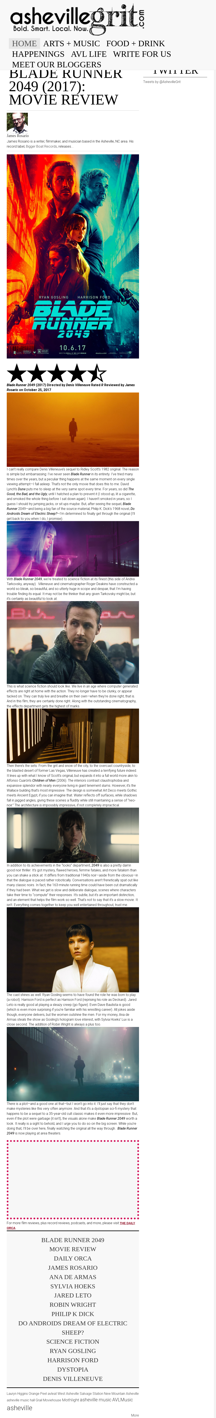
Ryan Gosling (73, 1350)
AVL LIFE (89, 54)
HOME (24, 43)
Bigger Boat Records (41, 146)
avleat (52, 1394)
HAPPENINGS (38, 54)
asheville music (95, 1399)
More (135, 1415)
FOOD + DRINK (135, 43)
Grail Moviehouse (48, 1400)
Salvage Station (91, 1394)
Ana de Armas (72, 1276)
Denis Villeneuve (73, 1378)
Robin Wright (73, 1304)
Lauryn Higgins (17, 1394)
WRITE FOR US (142, 54)
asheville (19, 1408)
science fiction (72, 1341)
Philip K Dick (72, 1313)
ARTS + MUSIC (71, 43)
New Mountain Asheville (121, 1394)
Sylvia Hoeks (72, 1286)
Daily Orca (73, 1258)
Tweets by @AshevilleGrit (162, 82)
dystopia (72, 1369)
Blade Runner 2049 (72, 1239)
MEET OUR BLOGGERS (56, 64)
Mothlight (70, 1400)
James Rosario (18, 136)
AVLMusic (122, 1399)
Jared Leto (73, 1295)
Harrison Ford (72, 1360)
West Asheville (68, 1394)
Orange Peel (38, 1394)
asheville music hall (21, 1400)
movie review (72, 1249)
